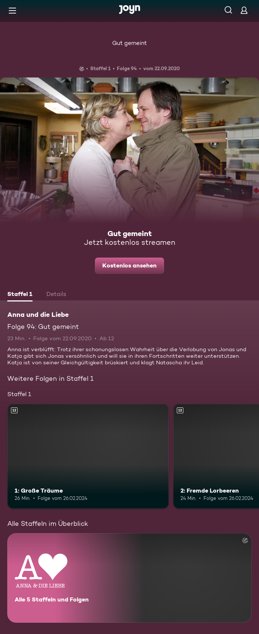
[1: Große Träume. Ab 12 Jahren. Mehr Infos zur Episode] (88, 456)
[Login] (244, 10)
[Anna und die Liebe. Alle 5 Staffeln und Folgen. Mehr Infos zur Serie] (129, 578)
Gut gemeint (129, 42)
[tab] (20, 294)
